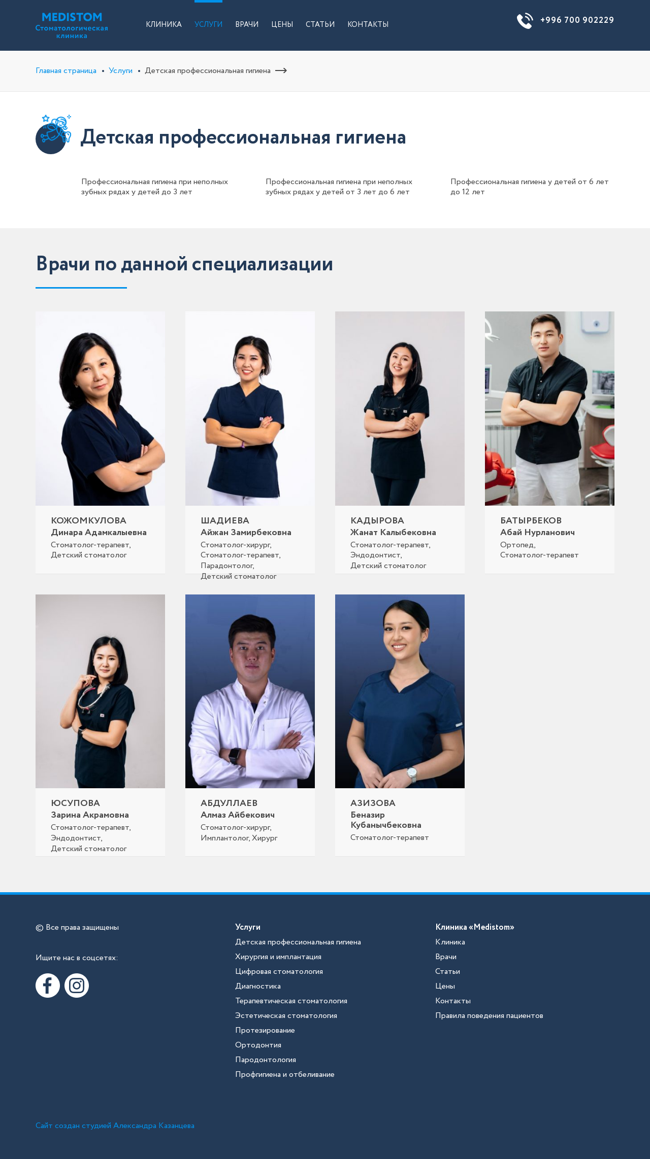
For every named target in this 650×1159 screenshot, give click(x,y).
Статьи (320, 25)
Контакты (367, 25)
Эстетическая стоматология (286, 1016)
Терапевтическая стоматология (291, 1001)
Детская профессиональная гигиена (298, 942)
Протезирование (265, 1030)
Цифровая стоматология (279, 971)
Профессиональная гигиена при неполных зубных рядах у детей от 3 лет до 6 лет (339, 187)
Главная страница (66, 71)
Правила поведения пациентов (489, 1016)
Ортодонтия (258, 1045)
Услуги (208, 25)
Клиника (164, 25)
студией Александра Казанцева (138, 1126)
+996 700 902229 (577, 20)
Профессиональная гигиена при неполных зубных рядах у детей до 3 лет (154, 187)
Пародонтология (265, 1060)
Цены (282, 25)
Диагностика (258, 986)
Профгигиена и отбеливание (285, 1074)
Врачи (246, 25)
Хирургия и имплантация (278, 957)
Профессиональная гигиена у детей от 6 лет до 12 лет (529, 187)
